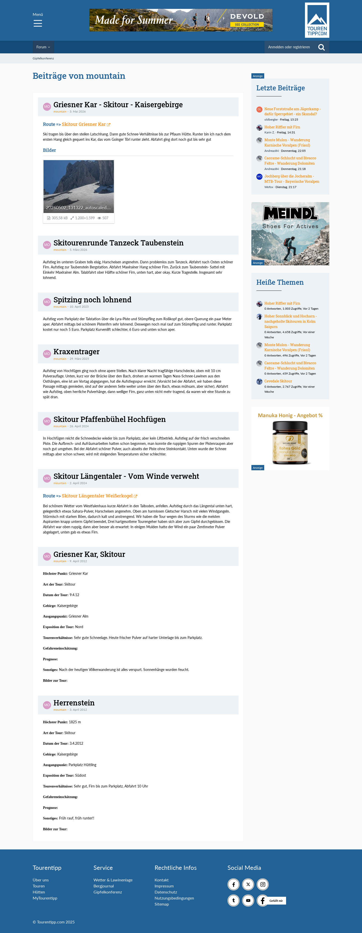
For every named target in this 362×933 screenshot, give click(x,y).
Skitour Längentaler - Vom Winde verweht (126, 476)
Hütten (39, 891)
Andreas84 (271, 151)
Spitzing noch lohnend (92, 299)
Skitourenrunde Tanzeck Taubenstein (119, 242)
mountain (60, 111)
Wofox (268, 187)
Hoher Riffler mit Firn (282, 127)
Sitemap (162, 904)
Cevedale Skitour (278, 381)
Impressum (164, 885)
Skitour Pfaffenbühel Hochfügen (110, 419)
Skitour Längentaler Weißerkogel (97, 496)
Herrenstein (74, 702)
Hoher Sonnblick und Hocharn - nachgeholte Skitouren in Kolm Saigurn (290, 321)
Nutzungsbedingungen (174, 897)
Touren (39, 885)
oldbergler (271, 119)
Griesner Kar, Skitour (89, 554)
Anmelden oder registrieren (289, 47)
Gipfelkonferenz (108, 891)
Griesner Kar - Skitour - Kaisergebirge (118, 104)
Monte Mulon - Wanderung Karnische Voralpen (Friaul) (287, 142)
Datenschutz (166, 891)
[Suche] (321, 47)
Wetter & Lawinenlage (113, 879)
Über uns (41, 879)
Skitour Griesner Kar (84, 124)
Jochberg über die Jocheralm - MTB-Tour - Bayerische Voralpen (291, 179)
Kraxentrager (77, 351)
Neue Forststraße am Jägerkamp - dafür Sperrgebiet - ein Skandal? (292, 111)
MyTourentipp (45, 897)
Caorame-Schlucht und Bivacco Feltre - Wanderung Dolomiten (290, 161)
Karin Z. (269, 132)
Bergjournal (104, 885)
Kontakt (162, 879)
